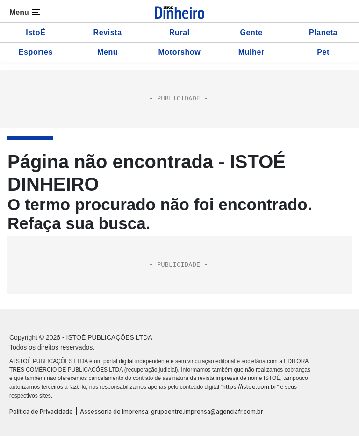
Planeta (323, 32)
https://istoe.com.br (250, 386)
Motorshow (179, 52)
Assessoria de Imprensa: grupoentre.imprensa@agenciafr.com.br (171, 411)
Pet (323, 52)
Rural (179, 32)
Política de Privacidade (41, 411)
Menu (107, 52)
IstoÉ (35, 32)
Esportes (36, 52)
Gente (251, 32)
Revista (107, 32)
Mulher (251, 52)
